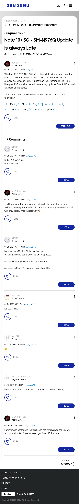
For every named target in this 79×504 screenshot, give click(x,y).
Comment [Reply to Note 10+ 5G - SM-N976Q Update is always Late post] (65, 126)
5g (46, 104)
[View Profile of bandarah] (16, 295)
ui (36, 109)
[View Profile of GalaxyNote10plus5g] (21, 376)
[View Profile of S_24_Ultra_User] (19, 62)
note (12, 109)
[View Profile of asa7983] (15, 336)
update (49, 109)
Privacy (5, 483)
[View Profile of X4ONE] (15, 147)
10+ (11, 104)
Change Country (25, 494)
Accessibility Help (11, 472)
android (59, 104)
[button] (70, 63)
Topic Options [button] (69, 28)
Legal (4, 488)
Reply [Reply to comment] (66, 180)
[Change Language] (8, 494)
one (24, 109)
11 (23, 104)
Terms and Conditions (13, 478)
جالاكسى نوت (30, 70)
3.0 (34, 104)
